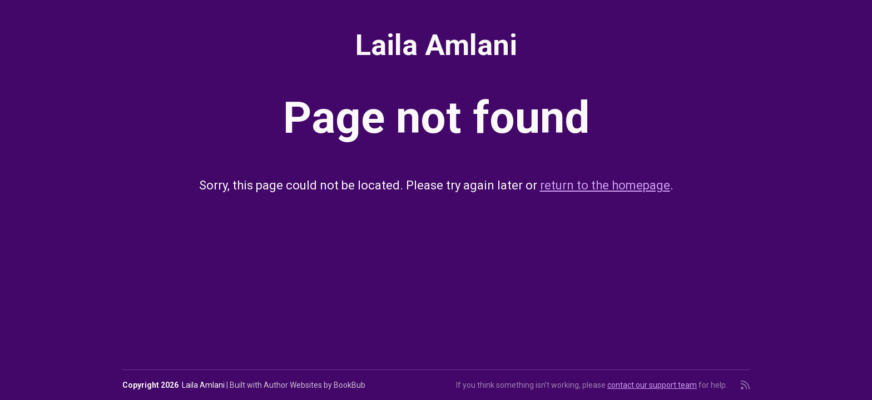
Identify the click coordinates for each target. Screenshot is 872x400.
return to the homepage (605, 185)
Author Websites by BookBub (314, 385)
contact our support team (652, 385)
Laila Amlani (436, 45)
